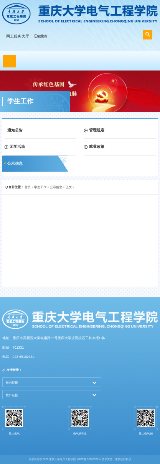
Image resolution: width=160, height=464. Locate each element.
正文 (69, 187)
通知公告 (15, 130)
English (40, 36)
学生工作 (40, 187)
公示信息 (15, 163)
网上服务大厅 (17, 36)
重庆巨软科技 (123, 459)
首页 (28, 187)
